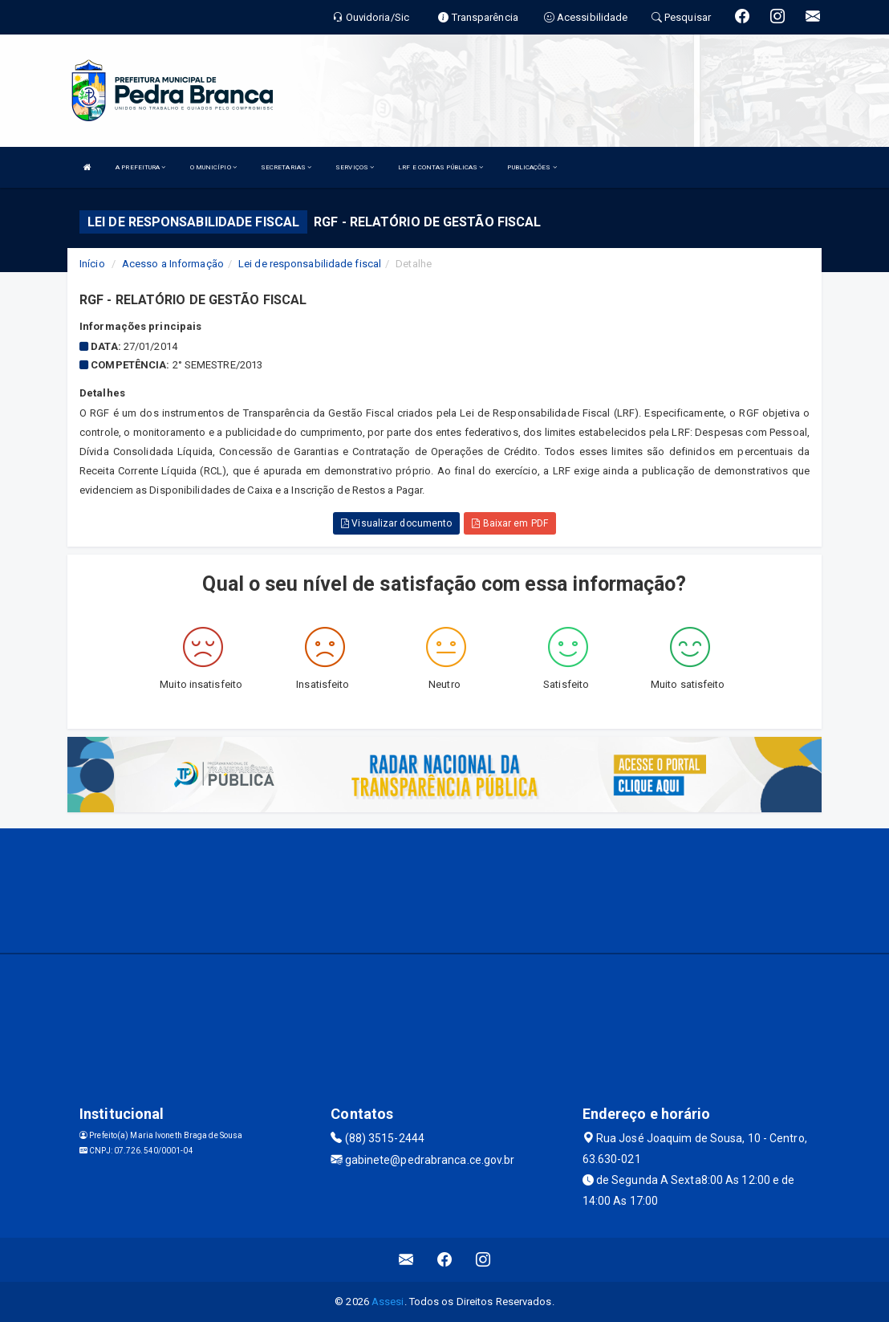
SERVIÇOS (354, 167)
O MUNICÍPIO (213, 167)
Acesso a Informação (173, 264)
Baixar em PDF (510, 523)
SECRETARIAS (286, 167)
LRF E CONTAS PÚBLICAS (440, 167)
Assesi (387, 1302)
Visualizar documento (396, 523)
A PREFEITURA (140, 167)
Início (92, 264)
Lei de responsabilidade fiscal (309, 264)
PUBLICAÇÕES (531, 167)
